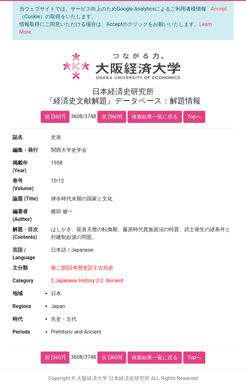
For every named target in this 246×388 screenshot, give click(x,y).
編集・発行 (25, 150)
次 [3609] (112, 117)
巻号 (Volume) (23, 184)
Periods (21, 332)
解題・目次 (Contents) (25, 233)
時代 (17, 319)
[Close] (218, 9)
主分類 (20, 268)
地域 (17, 293)
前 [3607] (55, 117)
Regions (21, 306)
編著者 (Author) (22, 215)
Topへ (194, 117)
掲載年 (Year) (20, 167)
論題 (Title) (25, 199)
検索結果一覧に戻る (155, 117)
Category (22, 281)
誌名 (17, 137)
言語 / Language (23, 254)
